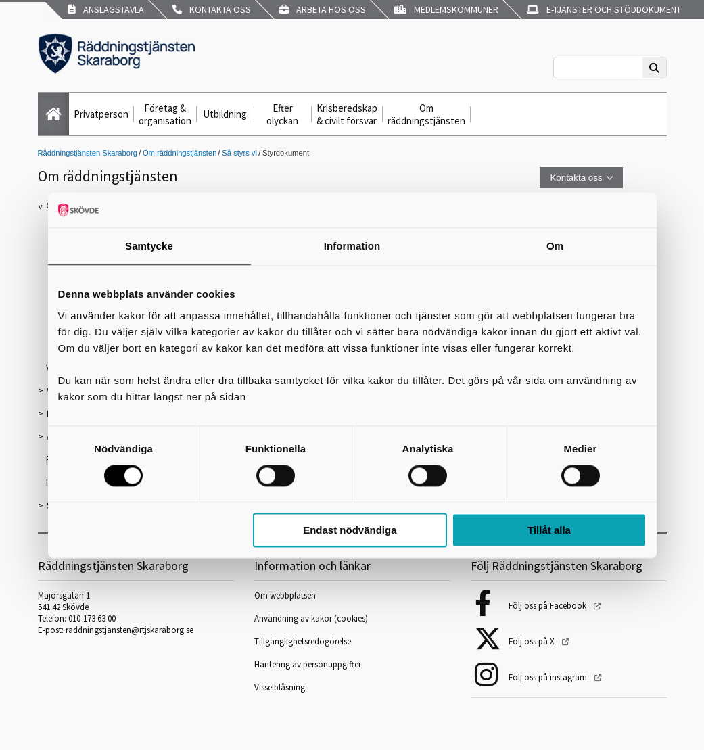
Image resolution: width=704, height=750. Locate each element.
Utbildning (225, 114)
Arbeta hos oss (322, 9)
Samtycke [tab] (149, 246)
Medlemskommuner (446, 9)
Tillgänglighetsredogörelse (302, 641)
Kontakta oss (211, 9)
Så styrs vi (239, 153)
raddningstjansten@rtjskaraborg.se (129, 630)
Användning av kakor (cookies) (312, 618)
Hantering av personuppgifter (307, 664)
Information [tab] (352, 246)
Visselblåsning (279, 687)
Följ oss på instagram (549, 677)
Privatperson (101, 114)
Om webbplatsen (285, 595)
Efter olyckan (282, 114)
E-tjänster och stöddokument (604, 9)
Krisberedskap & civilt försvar (346, 114)
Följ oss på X (533, 641)
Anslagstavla (106, 9)
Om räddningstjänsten (426, 114)
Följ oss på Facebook (548, 605)
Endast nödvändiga (349, 530)
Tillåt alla (549, 530)
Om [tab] (554, 246)
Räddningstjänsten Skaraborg (87, 153)
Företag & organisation (165, 114)
